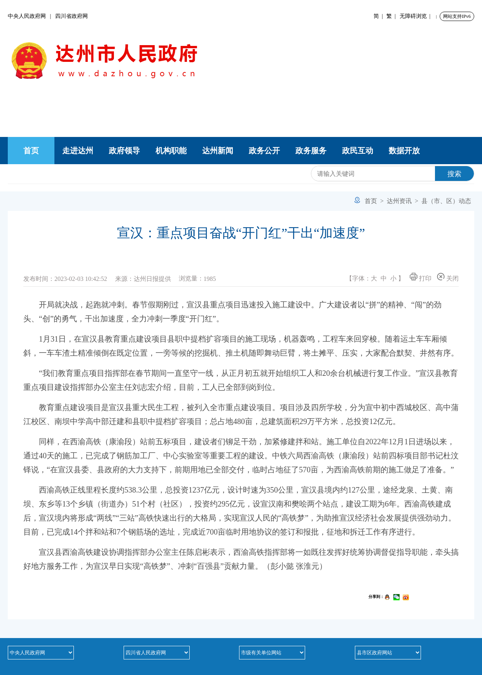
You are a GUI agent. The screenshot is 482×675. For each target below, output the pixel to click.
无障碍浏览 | (416, 16)
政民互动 (357, 150)
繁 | (392, 16)
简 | (380, 16)
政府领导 (124, 150)
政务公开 (264, 150)
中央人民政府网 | (31, 16)
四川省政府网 (71, 16)
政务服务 (311, 150)
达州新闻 (217, 150)
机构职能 (171, 150)
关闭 (448, 277)
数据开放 (404, 150)
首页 (31, 150)
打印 (420, 277)
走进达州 (77, 150)
